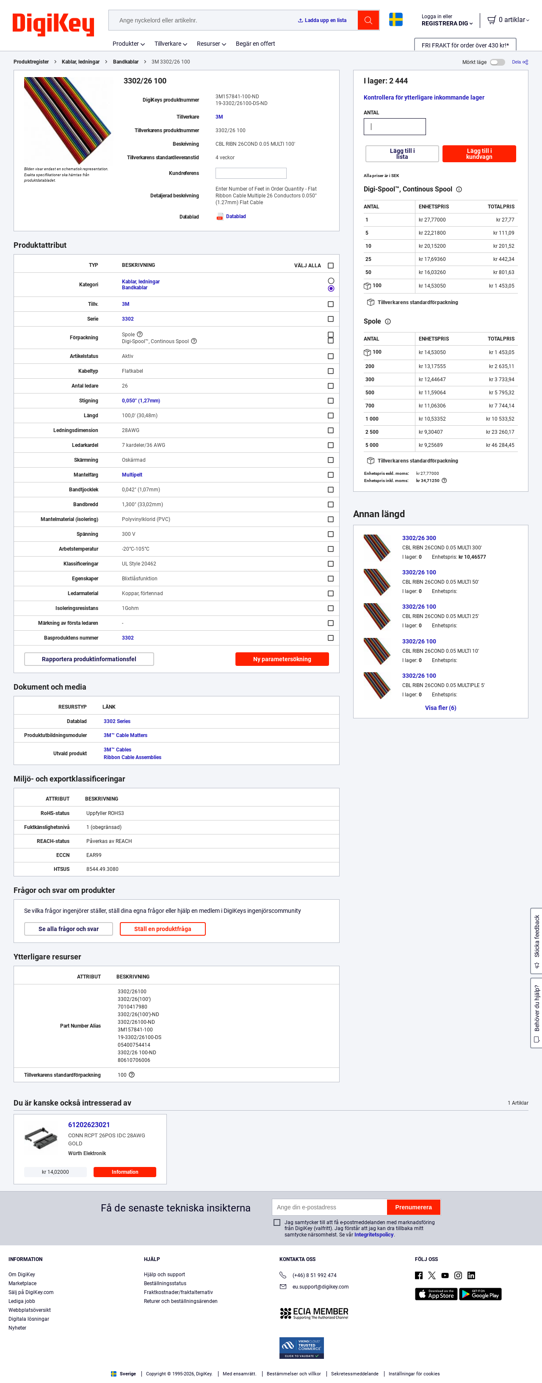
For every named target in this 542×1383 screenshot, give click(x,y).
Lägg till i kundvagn (479, 153)
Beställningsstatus (165, 1283)
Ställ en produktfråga (162, 929)
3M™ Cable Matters (125, 735)
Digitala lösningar (28, 1319)
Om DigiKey (21, 1275)
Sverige (123, 1374)
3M (219, 117)
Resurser (208, 43)
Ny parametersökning (282, 659)
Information (125, 1172)
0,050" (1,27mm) (141, 401)
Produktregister (31, 62)
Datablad (231, 216)
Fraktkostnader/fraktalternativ (178, 1292)
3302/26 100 (419, 572)
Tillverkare (168, 43)
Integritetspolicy (374, 1234)
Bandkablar (125, 62)
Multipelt (132, 475)
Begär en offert (255, 43)
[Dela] (520, 62)
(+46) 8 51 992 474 (308, 1276)
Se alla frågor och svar (69, 929)
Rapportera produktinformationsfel (89, 659)
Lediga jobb (21, 1301)
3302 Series (117, 721)
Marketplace (22, 1283)
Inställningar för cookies (414, 1374)
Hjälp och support (164, 1275)
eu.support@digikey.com (314, 1287)
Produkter (126, 43)
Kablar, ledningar (81, 62)
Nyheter (17, 1328)
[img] (53, 25)
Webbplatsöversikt (29, 1310)
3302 (128, 319)
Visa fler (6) (440, 707)
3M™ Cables (117, 750)
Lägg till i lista (402, 153)
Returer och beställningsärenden (181, 1301)
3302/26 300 (419, 538)
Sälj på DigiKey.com (31, 1292)
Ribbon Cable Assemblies (132, 757)
